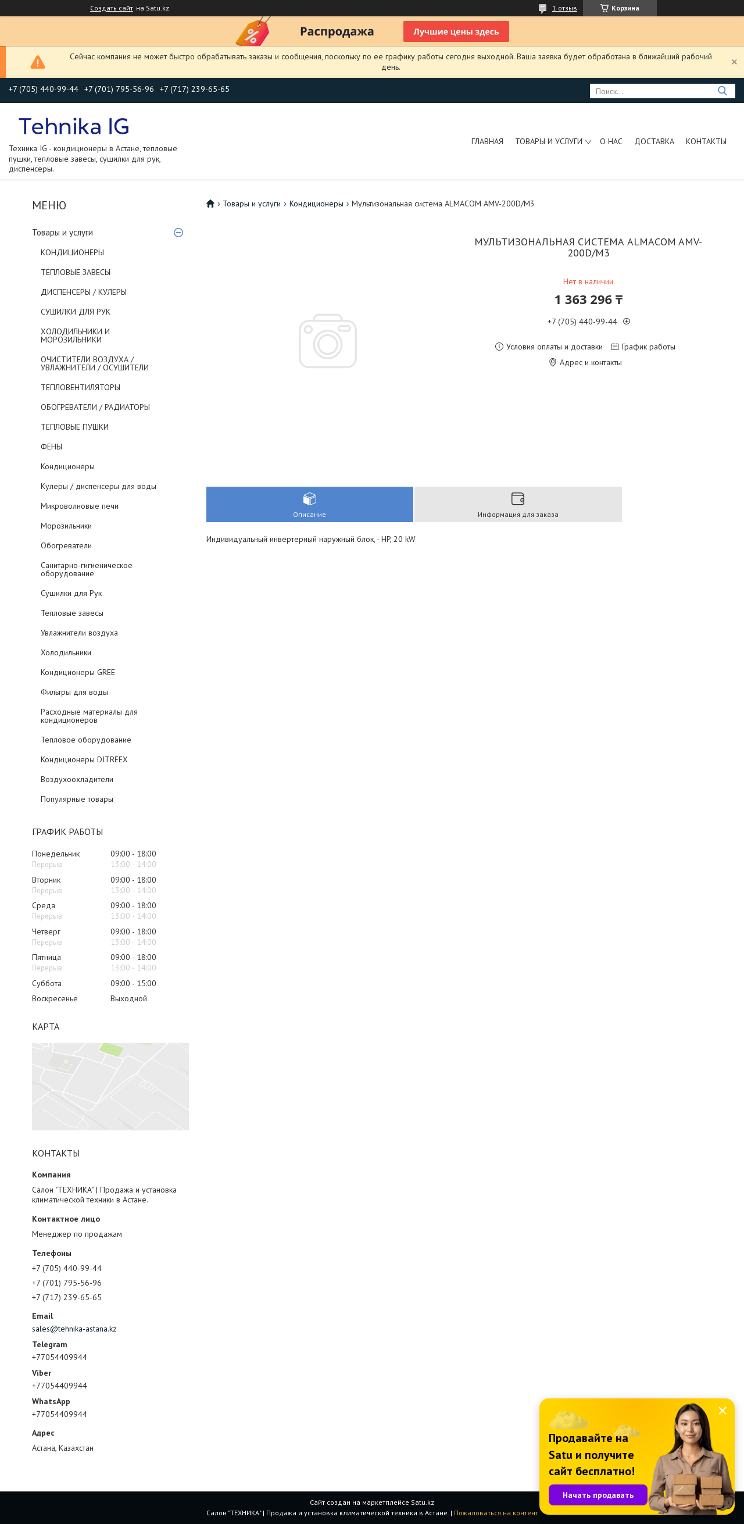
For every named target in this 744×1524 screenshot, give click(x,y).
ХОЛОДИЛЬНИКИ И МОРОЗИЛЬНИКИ (75, 335)
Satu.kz (422, 1502)
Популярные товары (77, 799)
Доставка (654, 141)
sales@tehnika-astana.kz (74, 1328)
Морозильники (66, 525)
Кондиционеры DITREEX (84, 759)
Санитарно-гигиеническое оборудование (87, 569)
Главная (487, 141)
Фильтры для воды (74, 692)
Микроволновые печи (80, 506)
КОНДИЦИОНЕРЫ (72, 252)
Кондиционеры (68, 466)
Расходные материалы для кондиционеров (89, 715)
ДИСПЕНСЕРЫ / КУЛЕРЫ (84, 292)
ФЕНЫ (51, 446)
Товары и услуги (548, 141)
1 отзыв (564, 7)
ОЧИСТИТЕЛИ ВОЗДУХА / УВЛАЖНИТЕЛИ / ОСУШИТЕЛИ (95, 363)
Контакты (706, 141)
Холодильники (66, 652)
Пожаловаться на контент (496, 1512)
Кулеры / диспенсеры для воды (98, 486)
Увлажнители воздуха (79, 632)
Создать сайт (111, 8)
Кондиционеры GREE (78, 672)
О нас (611, 141)
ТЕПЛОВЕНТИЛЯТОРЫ (80, 387)
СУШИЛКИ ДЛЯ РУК (75, 311)
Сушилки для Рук (71, 593)
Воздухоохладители (77, 779)
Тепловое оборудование (86, 739)
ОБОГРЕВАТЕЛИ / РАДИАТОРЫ (95, 407)
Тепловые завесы (72, 613)
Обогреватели (66, 545)
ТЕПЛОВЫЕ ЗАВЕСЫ (75, 272)
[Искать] (722, 91)
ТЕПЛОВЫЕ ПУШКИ (75, 427)
